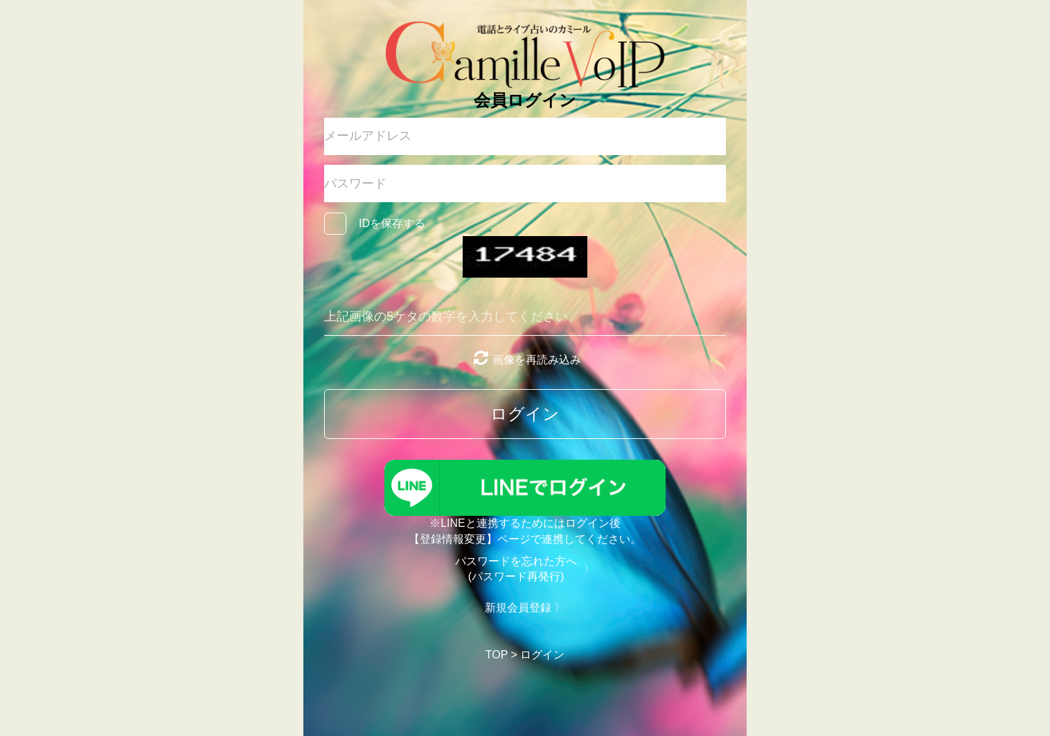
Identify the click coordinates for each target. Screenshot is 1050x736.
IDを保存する (392, 223)
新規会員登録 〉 (525, 607)
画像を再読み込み (525, 360)
